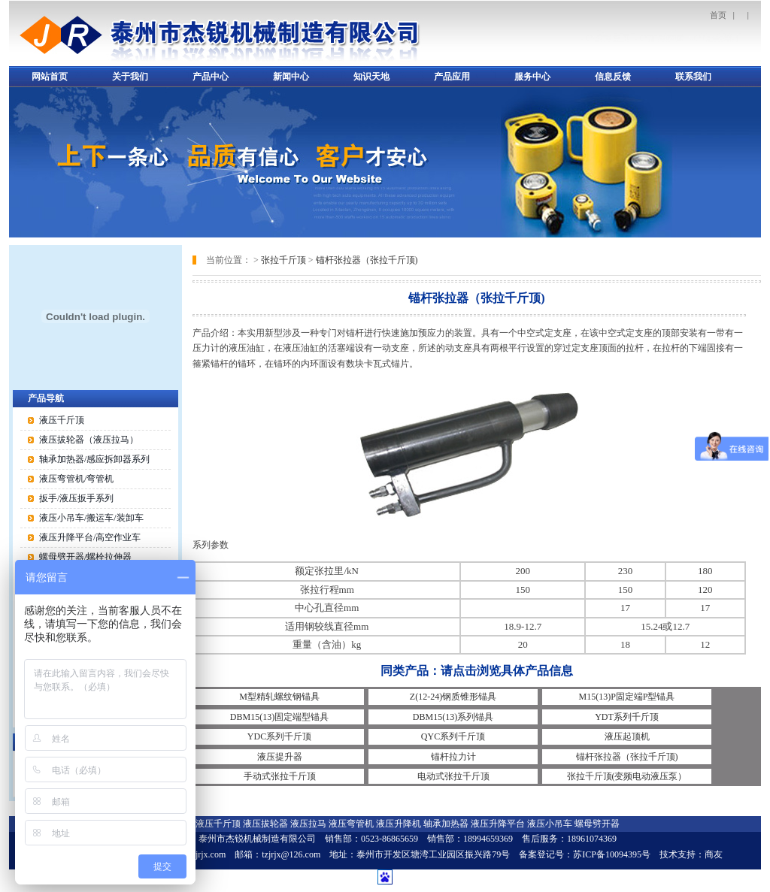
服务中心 (532, 76)
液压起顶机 (627, 736)
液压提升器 (279, 756)
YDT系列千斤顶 (627, 717)
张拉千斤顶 (283, 260)
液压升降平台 (498, 823)
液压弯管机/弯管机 (76, 478)
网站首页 (50, 76)
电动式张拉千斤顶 (453, 776)
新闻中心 (291, 76)
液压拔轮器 (265, 823)
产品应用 (452, 76)
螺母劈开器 (597, 823)
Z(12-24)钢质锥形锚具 (453, 696)
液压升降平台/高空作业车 (90, 537)
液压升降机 (398, 823)
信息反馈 (613, 76)
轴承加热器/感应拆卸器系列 (94, 459)
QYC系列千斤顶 (453, 736)
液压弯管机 (351, 823)
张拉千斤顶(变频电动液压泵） (627, 776)
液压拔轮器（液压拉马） (88, 439)
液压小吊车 (549, 823)
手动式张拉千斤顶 (280, 776)
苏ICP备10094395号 (611, 854)
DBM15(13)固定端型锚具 (279, 717)
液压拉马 (308, 823)
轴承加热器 (445, 823)
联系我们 (693, 76)
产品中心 (210, 76)
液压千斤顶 (61, 420)
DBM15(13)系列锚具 (453, 717)
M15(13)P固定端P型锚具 (626, 696)
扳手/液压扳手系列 (76, 498)
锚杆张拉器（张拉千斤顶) (367, 260)
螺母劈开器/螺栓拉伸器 (85, 557)
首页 (718, 15)
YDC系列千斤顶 (279, 736)
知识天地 (371, 76)
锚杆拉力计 (453, 756)
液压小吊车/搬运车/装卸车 (91, 518)
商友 (714, 854)
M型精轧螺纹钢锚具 (279, 696)
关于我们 (130, 76)
